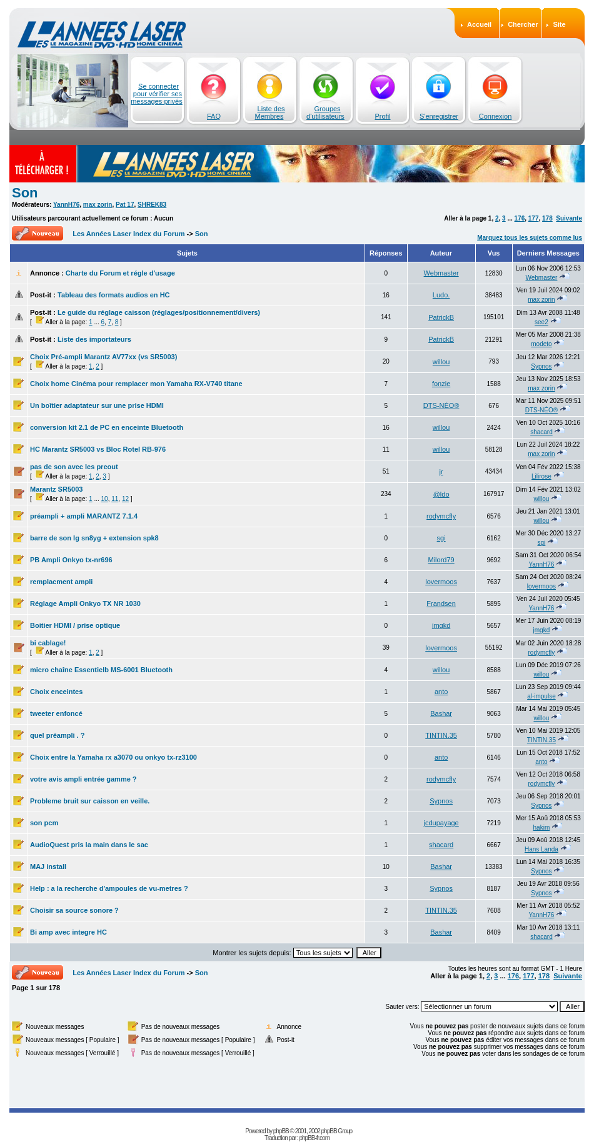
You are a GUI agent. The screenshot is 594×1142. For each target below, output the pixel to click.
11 (114, 498)
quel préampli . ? (57, 735)
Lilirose (541, 476)
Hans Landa (541, 849)
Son (25, 193)
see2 (541, 322)
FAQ (214, 116)
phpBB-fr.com (314, 1138)
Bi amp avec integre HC (68, 932)
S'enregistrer (439, 116)
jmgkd (441, 625)
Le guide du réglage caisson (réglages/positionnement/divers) (159, 312)
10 (104, 498)
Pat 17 (125, 204)
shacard (541, 432)
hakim (541, 827)
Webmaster (441, 273)
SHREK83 (152, 204)
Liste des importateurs (94, 339)
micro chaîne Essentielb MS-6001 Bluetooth (101, 669)
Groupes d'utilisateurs (325, 112)
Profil (382, 116)
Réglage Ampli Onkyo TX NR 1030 (85, 603)
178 (547, 218)
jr (441, 471)
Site (559, 24)
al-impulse (541, 696)
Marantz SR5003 (56, 489)
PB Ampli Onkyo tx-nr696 (71, 560)
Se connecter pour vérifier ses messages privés (157, 93)
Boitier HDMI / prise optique (75, 625)
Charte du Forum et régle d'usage (120, 273)
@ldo (441, 494)
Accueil (479, 24)
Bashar (441, 713)
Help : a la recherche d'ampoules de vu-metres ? (109, 888)
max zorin (98, 204)
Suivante (569, 218)
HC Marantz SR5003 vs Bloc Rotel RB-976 (98, 449)
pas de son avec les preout (74, 466)
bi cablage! (48, 643)
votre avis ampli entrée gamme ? (83, 779)
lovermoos (441, 581)
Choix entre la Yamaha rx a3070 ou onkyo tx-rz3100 (113, 757)
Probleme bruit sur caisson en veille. (89, 801)
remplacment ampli (61, 581)
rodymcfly (441, 516)
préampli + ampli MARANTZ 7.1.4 (84, 516)
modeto (541, 343)
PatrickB (441, 317)
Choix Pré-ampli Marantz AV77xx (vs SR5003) (103, 356)
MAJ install (48, 866)
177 (533, 218)
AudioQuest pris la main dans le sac (89, 844)
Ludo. (441, 295)
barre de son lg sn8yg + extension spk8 (94, 538)
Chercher (523, 24)
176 (520, 218)
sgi (441, 538)
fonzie (441, 383)
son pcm (44, 823)
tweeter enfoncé (56, 713)
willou (441, 361)
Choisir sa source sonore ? (74, 910)
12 (125, 498)
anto (441, 691)
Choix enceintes (56, 691)
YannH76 (66, 204)
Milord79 (441, 560)
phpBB (281, 1131)
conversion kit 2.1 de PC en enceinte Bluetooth (106, 427)
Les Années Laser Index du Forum (128, 233)
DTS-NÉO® (441, 405)
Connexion (495, 116)
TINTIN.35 (441, 735)
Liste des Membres (270, 112)
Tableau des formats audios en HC (114, 295)
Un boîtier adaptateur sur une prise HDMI (97, 405)
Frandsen (440, 603)
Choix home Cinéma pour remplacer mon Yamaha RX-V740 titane (136, 383)
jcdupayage (440, 823)
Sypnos (541, 366)
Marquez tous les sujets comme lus (529, 237)
